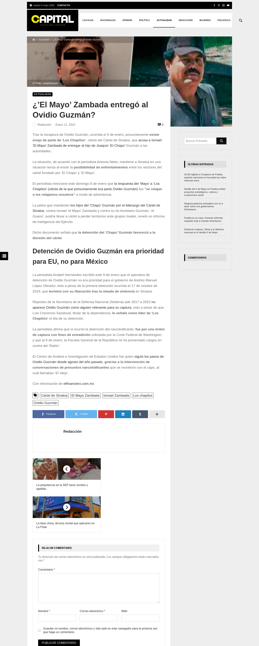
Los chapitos (143, 395)
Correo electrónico (92, 572)
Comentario (46, 531)
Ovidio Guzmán (45, 403)
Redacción (69, 431)
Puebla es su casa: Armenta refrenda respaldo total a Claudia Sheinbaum (203, 219)
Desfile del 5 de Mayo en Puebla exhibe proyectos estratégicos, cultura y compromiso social (204, 192)
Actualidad (43, 39)
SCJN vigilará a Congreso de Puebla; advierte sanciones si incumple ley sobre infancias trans (205, 177)
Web (124, 572)
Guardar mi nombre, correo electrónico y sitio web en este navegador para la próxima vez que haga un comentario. (100, 592)
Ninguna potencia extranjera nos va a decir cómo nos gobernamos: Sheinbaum (203, 206)
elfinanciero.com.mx (78, 383)
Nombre (44, 572)
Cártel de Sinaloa (54, 395)
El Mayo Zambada (85, 395)
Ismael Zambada (116, 395)
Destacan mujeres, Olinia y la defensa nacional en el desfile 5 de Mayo (204, 231)
